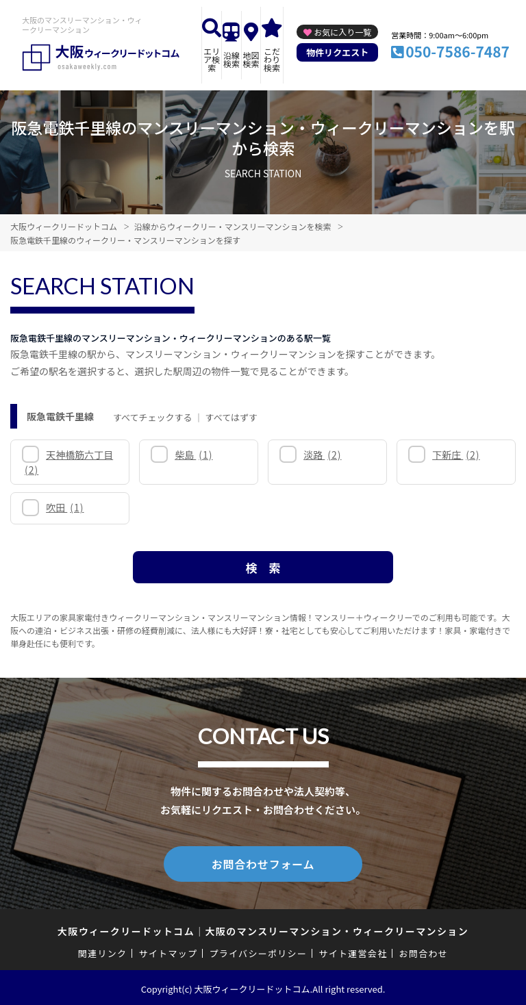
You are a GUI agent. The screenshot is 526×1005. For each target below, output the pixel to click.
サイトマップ (168, 950)
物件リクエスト (337, 52)
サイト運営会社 (352, 950)
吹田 (65, 507)
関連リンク (102, 950)
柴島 (193, 454)
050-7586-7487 (457, 51)
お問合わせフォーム (263, 862)
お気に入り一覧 (342, 32)
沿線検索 (231, 59)
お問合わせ (424, 950)
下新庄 (455, 454)
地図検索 (250, 59)
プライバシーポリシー (258, 950)
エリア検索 (211, 59)
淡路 (322, 454)
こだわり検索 (272, 59)
